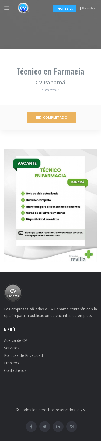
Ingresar (65, 8)
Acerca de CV (15, 340)
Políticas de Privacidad (23, 355)
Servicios (11, 347)
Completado (52, 117)
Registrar (89, 8)
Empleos (11, 362)
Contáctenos (15, 370)
